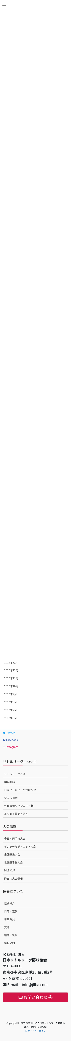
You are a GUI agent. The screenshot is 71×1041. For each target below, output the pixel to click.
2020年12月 (11, 670)
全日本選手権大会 (14, 838)
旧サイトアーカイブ (35, 1030)
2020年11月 (11, 678)
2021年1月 (10, 662)
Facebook (10, 740)
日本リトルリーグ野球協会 (20, 790)
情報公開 (9, 943)
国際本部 (9, 782)
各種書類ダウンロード (18, 806)
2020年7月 (10, 710)
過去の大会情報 (13, 878)
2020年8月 (10, 702)
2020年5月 (10, 718)
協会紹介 (9, 903)
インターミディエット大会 (20, 846)
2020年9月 (10, 694)
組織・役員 (10, 935)
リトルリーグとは (14, 774)
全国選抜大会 (12, 854)
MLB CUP (9, 870)
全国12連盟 (11, 798)
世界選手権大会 (13, 862)
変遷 (6, 927)
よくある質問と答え (16, 814)
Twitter (9, 733)
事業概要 (9, 919)
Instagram (10, 747)
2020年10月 (11, 686)
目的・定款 (10, 911)
